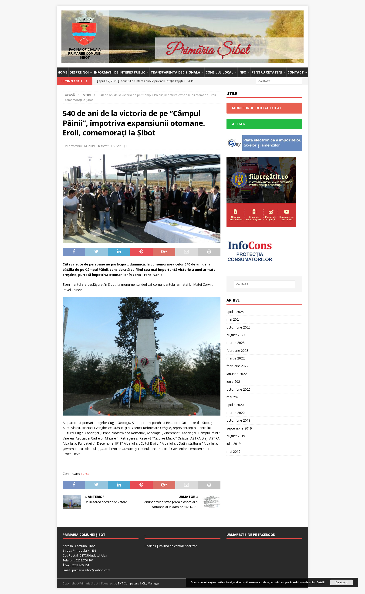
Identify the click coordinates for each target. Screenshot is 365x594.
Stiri (118, 146)
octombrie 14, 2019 (82, 146)
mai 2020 (233, 397)
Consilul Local (219, 72)
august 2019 (235, 436)
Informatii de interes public (119, 72)
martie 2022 (235, 358)
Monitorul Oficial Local (257, 108)
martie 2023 (235, 342)
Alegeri (239, 124)
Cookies (151, 546)
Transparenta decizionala (175, 72)
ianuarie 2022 (236, 374)
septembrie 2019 (239, 428)
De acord (341, 582)
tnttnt (104, 146)
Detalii (320, 582)
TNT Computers (128, 583)
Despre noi (79, 72)
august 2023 (235, 335)
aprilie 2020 (235, 405)
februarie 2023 (237, 350)
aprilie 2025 (235, 311)
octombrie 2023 (238, 327)
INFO (242, 72)
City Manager (150, 583)
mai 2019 (233, 451)
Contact (295, 72)
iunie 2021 (234, 381)
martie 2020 (235, 412)
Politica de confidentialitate (178, 546)
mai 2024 (233, 319)
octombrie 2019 (238, 420)
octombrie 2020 (238, 389)
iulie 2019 (233, 443)
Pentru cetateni (267, 72)
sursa (85, 473)
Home (63, 72)
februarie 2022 (237, 366)
